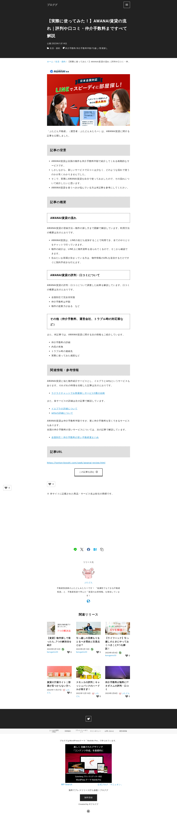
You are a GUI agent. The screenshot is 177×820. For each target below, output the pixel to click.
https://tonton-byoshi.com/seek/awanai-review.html (76, 462)
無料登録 (88, 799)
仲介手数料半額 (84, 48)
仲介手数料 (70, 48)
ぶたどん (88, 583)
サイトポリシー (95, 732)
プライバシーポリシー (81, 732)
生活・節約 (55, 48)
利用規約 (67, 732)
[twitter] (88, 719)
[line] (75, 550)
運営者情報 (123, 732)
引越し (95, 48)
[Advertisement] (88, 519)
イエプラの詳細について (64, 408)
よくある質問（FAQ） (54, 732)
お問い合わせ (109, 732)
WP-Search (66, 786)
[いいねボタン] (50, 485)
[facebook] (88, 550)
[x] (81, 550)
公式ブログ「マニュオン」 (110, 786)
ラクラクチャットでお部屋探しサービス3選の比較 (78, 393)
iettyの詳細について (62, 413)
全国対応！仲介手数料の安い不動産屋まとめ (75, 437)
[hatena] (95, 550)
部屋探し (103, 48)
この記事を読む (89, 472)
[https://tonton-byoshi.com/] (88, 602)
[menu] (127, 5)
